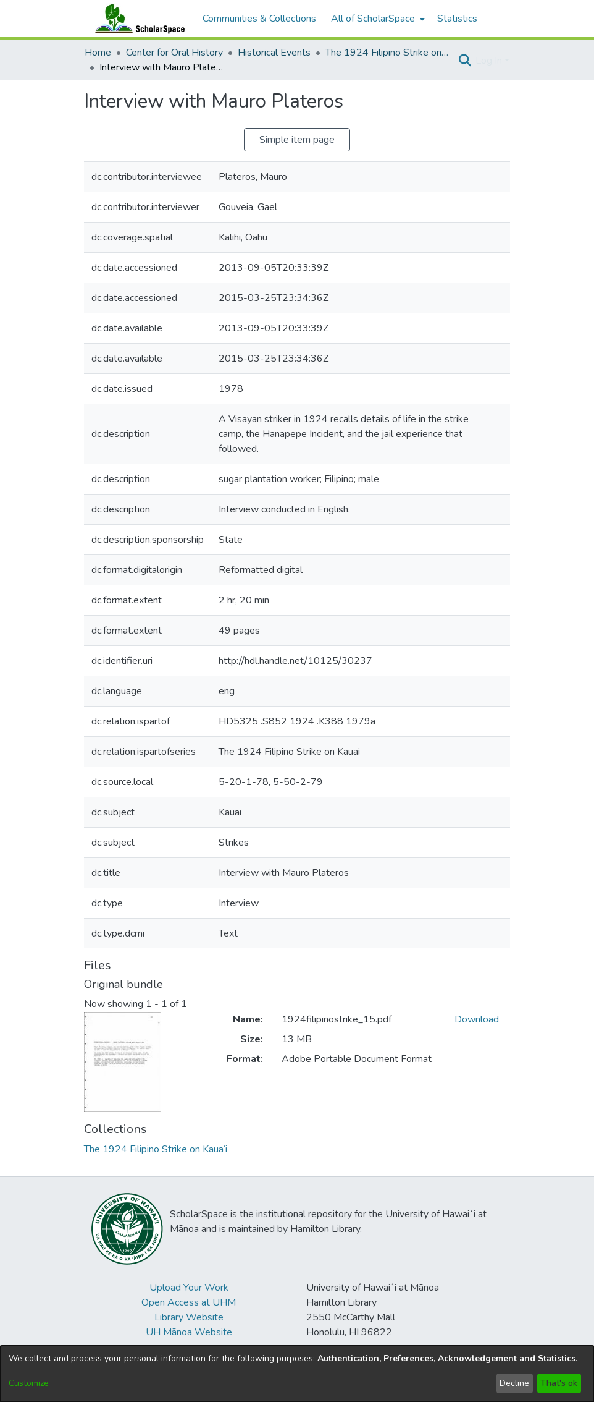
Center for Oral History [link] (174, 52)
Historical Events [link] (274, 52)
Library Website (189, 1317)
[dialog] (297, 1374)
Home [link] (98, 52)
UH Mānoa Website (189, 1332)
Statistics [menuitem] (457, 18)
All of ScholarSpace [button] (373, 18)
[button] (464, 60)
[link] (155, 1149)
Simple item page (297, 140)
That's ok (558, 1383)
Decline (514, 1383)
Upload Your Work (188, 1287)
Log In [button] (489, 60)
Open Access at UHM (188, 1302)
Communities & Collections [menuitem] (259, 18)
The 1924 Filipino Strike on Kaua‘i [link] (387, 52)
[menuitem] (376, 18)
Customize (29, 1383)
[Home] (137, 18)
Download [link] (476, 1019)
